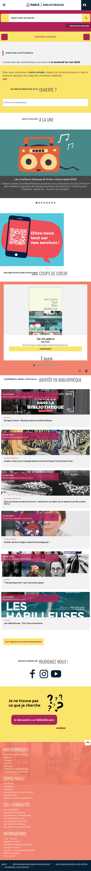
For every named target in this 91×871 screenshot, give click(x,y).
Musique (8, 760)
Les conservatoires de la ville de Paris (71, 864)
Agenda (7, 757)
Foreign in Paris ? (12, 847)
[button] (86, 5)
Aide (5, 79)
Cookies (7, 850)
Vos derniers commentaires (17, 827)
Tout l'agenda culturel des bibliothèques (23, 642)
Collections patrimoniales (16, 769)
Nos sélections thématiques (17, 815)
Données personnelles (24, 850)
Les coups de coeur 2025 (16, 821)
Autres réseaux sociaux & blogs (18, 792)
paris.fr (4, 864)
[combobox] (45, 102)
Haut (87, 742)
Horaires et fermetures (14, 812)
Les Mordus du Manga (14, 824)
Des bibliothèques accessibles (18, 844)
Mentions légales (12, 853)
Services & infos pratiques (16, 754)
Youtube (8, 789)
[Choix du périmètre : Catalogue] (5, 18)
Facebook (8, 783)
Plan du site (9, 856)
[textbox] (46, 102)
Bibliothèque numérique (16, 772)
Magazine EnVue (12, 841)
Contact (13, 838)
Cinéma (7, 763)
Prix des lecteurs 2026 (14, 818)
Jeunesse (8, 766)
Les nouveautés (11, 809)
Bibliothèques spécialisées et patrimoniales (31, 864)
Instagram (9, 786)
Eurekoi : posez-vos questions (18, 798)
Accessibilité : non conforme (16, 867)
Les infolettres (10, 795)
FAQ (6, 838)
